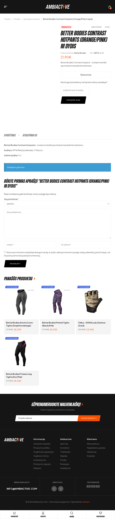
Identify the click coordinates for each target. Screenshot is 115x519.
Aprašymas (10, 135)
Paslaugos (64, 464)
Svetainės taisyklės (41, 443)
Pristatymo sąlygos (42, 464)
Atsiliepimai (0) (30, 135)
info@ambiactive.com (22, 488)
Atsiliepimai (65, 468)
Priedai (17, 19)
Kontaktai (64, 448)
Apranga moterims (31, 19)
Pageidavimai (100, 516)
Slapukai (37, 468)
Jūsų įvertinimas (11, 199)
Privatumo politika (41, 448)
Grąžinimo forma (41, 456)
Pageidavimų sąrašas (96, 448)
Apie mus (64, 443)
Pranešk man (73, 100)
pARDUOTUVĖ (14, 516)
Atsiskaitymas (39, 460)
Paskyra (43, 516)
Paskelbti (15, 264)
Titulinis (7, 19)
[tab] (13, 135)
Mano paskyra (93, 443)
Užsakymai (91, 452)
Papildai (63, 456)
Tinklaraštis (65, 452)
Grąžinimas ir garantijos (43, 452)
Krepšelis (91, 456)
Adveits (86, 502)
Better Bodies (80, 53)
